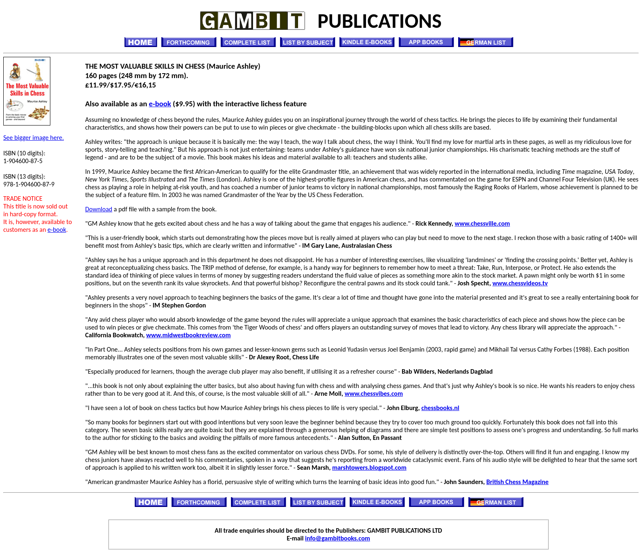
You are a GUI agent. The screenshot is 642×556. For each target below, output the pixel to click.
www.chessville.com (482, 223)
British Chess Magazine (517, 482)
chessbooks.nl (440, 408)
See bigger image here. (33, 137)
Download (98, 209)
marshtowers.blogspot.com (369, 467)
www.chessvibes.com (374, 393)
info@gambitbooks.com (337, 538)
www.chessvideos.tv (520, 283)
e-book (56, 229)
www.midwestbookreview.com (188, 335)
